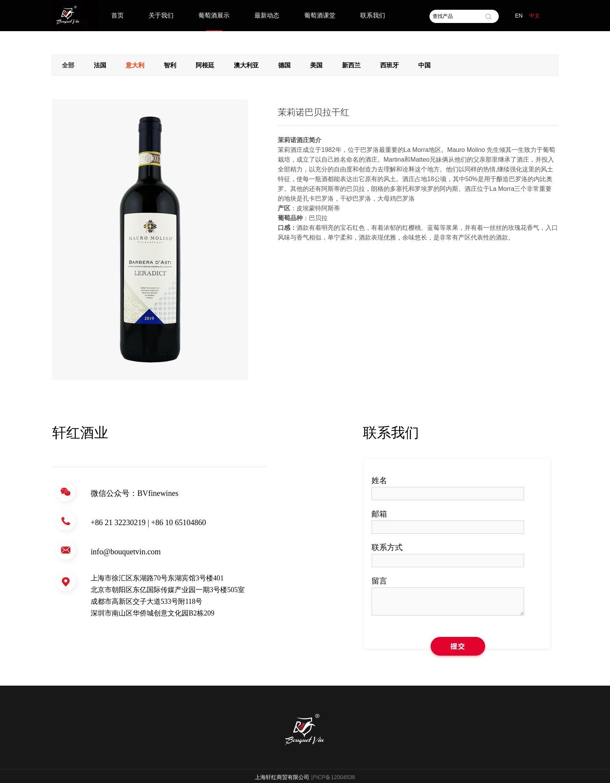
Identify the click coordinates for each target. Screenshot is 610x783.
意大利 (135, 65)
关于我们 (161, 15)
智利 (170, 65)
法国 (100, 65)
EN (518, 15)
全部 (68, 65)
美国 (316, 65)
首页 (117, 15)
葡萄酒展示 (214, 15)
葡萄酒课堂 (319, 15)
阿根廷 (205, 65)
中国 (424, 65)
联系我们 (372, 15)
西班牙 (389, 65)
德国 (284, 65)
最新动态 (266, 15)
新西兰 (351, 65)
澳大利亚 (246, 65)
